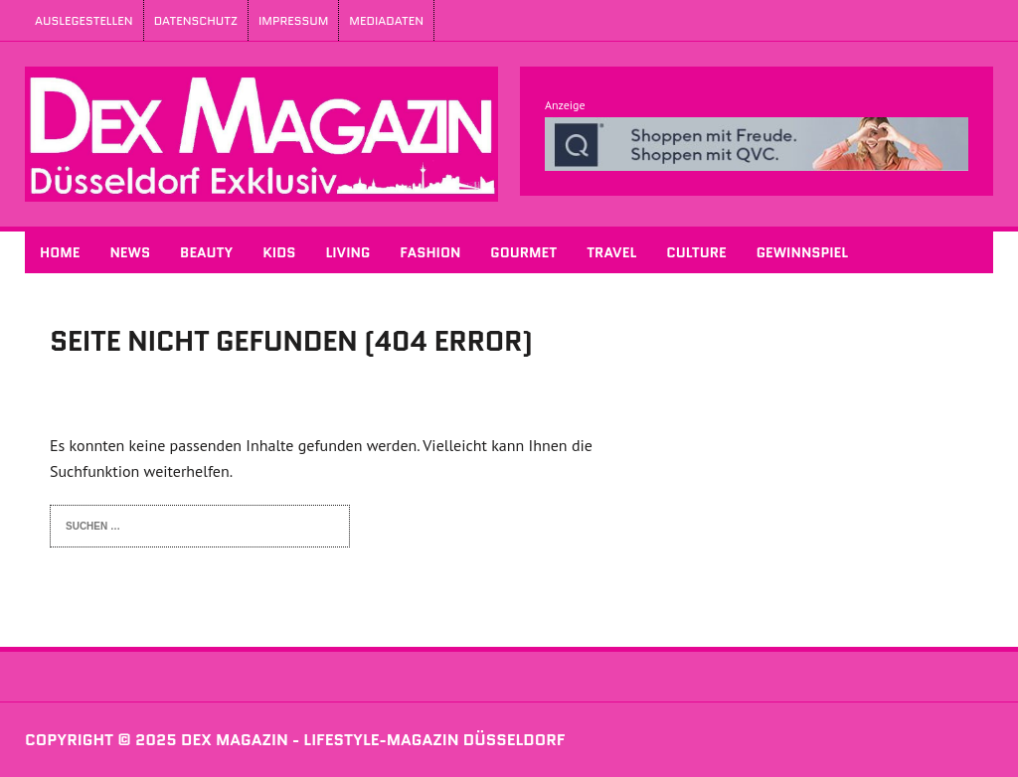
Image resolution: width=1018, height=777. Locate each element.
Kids (278, 252)
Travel (611, 252)
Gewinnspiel (802, 252)
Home (60, 252)
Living (347, 252)
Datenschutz (196, 20)
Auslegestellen (84, 20)
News (129, 252)
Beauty (206, 252)
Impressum (293, 20)
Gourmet (523, 252)
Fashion (430, 252)
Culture (696, 252)
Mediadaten (386, 20)
